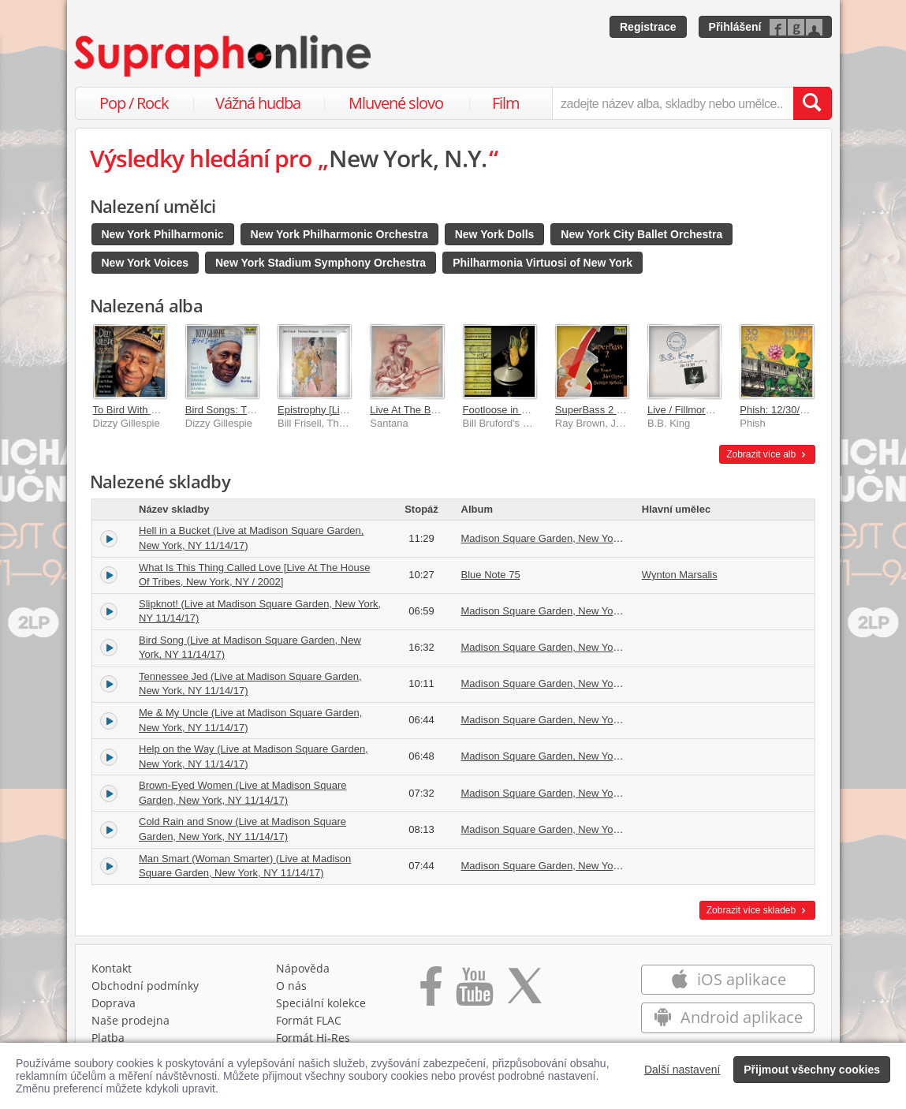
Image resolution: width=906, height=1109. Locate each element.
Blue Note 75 (490, 575)
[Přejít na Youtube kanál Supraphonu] (474, 991)
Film (506, 103)
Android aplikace (728, 1017)
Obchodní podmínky (145, 985)
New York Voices (145, 262)
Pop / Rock (134, 103)
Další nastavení (682, 1069)
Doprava (113, 1002)
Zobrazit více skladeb (757, 910)
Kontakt (111, 968)
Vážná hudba (257, 103)
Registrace (648, 27)
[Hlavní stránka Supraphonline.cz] (224, 56)
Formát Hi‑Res (313, 1037)
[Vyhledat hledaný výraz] (812, 103)
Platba (108, 1037)
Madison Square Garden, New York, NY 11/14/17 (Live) (587, 538)
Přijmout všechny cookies (812, 1069)
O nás (291, 985)
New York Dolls (495, 234)
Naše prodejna (130, 1020)
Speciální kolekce (321, 1002)
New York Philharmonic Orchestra (339, 234)
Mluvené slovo (396, 103)
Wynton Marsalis (680, 575)
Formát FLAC (308, 1020)
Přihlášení (735, 27)
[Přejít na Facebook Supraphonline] (431, 991)
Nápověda (303, 968)
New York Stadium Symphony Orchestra (320, 262)
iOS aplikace (728, 979)
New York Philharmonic (163, 234)
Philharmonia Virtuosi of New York (542, 262)
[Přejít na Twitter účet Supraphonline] (524, 991)
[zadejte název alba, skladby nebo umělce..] (672, 103)
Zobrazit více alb (766, 454)
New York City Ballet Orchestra (641, 234)
